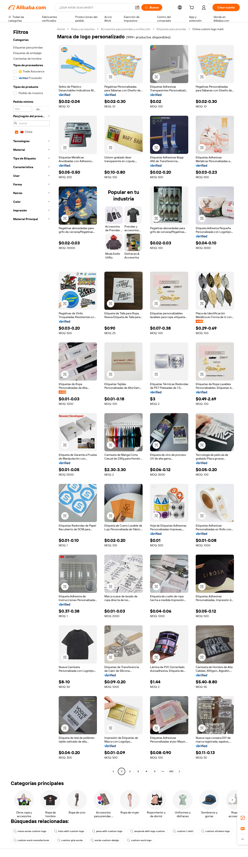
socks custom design (105, 840)
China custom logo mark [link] (208, 29)
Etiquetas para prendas (171, 29)
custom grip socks (70, 840)
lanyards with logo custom (147, 831)
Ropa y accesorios (83, 29)
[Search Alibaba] (95, 7)
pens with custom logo (107, 831)
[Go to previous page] (113, 771)
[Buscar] (151, 7)
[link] (242, 817)
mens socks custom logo (29, 831)
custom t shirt (183, 831)
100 (171, 771)
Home (61, 29)
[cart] (192, 8)
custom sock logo (139, 840)
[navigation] (31, 401)
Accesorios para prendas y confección (125, 29)
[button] (137, 7)
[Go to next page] (179, 771)
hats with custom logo (69, 831)
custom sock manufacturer (31, 840)
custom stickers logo (215, 831)
